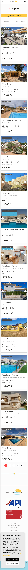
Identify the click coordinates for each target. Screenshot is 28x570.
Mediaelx (25, 564)
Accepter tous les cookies (12, 559)
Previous (2, 36)
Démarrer (14, 523)
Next (25, 36)
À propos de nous (14, 525)
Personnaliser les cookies (12, 563)
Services (14, 530)
